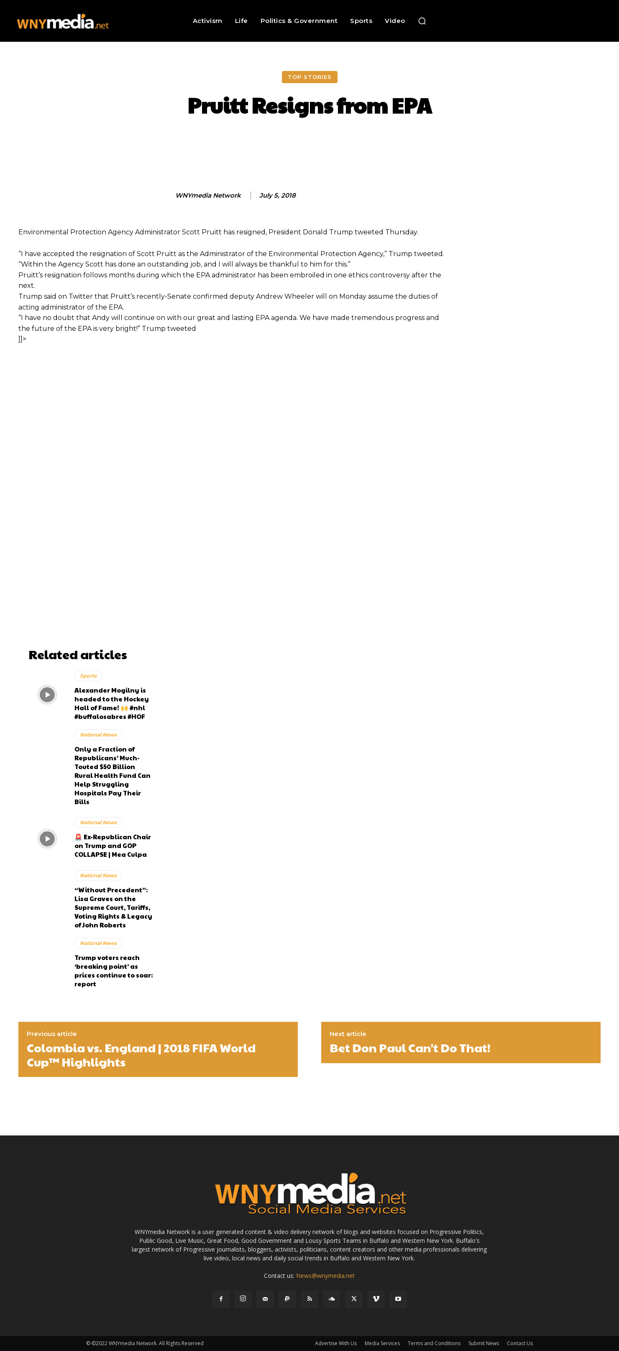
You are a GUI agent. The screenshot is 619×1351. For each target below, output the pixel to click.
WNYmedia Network (208, 195)
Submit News (483, 1343)
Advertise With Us (336, 1343)
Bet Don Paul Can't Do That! (410, 1048)
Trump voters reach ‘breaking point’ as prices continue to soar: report (113, 970)
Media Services (382, 1343)
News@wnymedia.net (325, 1276)
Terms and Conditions (434, 1343)
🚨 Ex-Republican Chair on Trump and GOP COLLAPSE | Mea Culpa (112, 845)
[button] (422, 21)
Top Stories (310, 77)
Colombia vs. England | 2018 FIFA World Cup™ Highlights (141, 1055)
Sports (88, 676)
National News (98, 734)
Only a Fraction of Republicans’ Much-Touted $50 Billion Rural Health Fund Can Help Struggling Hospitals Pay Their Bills (112, 775)
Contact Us (520, 1343)
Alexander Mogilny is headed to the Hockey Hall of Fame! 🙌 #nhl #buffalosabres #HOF (111, 703)
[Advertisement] (91, 518)
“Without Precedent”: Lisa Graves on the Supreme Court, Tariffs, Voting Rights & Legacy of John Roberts (113, 907)
